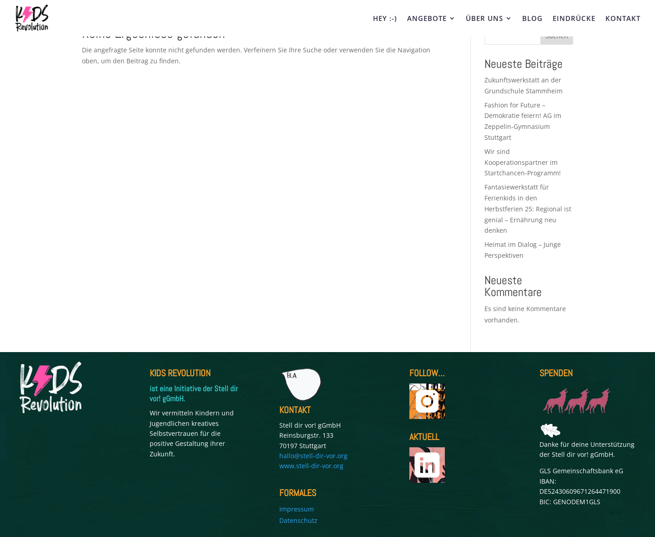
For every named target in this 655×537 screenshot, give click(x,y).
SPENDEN (556, 373)
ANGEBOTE (427, 19)
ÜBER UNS (484, 19)
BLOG (532, 19)
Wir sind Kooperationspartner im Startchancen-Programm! (523, 162)
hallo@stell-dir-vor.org (313, 455)
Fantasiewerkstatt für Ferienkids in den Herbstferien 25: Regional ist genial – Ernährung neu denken (527, 209)
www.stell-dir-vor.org (311, 465)
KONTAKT (622, 19)
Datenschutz (298, 520)
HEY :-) (385, 19)
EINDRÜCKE (574, 19)
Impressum (296, 509)
